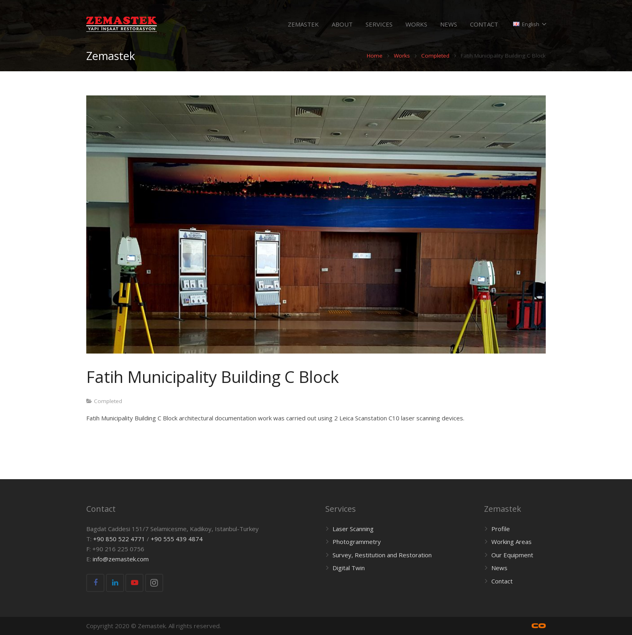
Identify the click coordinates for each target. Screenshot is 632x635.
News (499, 568)
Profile (500, 529)
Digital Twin (349, 568)
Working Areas (511, 542)
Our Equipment (512, 555)
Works (402, 63)
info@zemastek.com (121, 559)
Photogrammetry (357, 542)
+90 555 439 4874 (177, 539)
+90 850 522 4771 (119, 539)
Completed (435, 63)
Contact (502, 581)
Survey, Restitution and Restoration (382, 555)
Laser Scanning (353, 529)
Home (375, 63)
